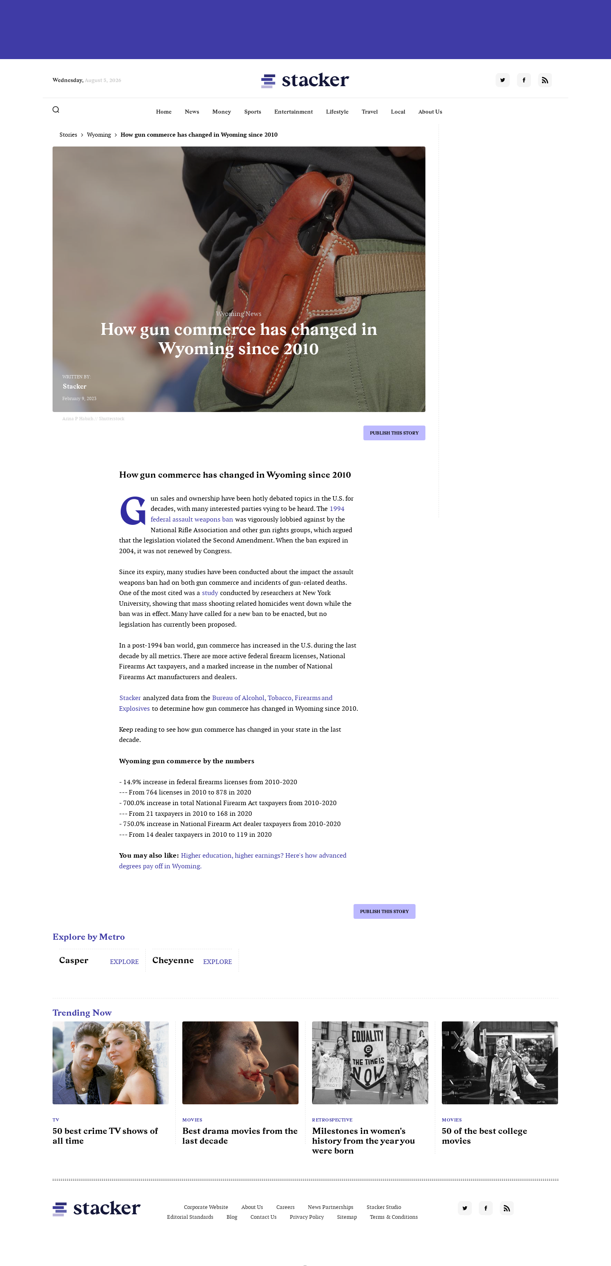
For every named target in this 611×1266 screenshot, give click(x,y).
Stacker (75, 386)
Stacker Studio (384, 1207)
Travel (370, 111)
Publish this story (394, 432)
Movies (192, 1119)
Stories (68, 134)
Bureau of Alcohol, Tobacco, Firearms (266, 698)
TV (56, 1119)
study (210, 592)
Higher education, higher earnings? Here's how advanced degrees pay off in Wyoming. (233, 860)
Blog (232, 1216)
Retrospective (332, 1119)
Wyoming (99, 134)
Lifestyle (337, 111)
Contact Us (263, 1216)
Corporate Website (206, 1207)
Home (164, 111)
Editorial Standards (190, 1216)
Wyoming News (239, 313)
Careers (285, 1207)
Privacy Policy (307, 1216)
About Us (430, 111)
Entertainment (293, 111)
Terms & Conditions (394, 1216)
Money (221, 111)
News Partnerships (331, 1207)
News (192, 111)
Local (398, 111)
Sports (252, 111)
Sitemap (347, 1216)
